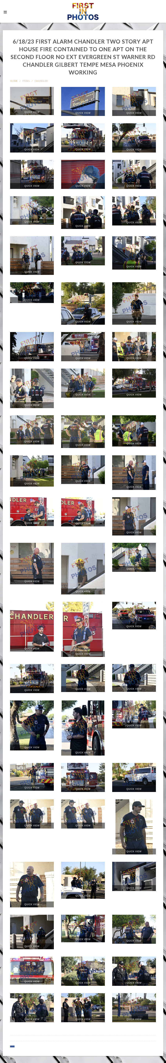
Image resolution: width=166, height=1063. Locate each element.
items (26, 81)
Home (14, 81)
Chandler (41, 81)
